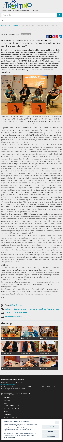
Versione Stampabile (13, 317)
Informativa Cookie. (10, 437)
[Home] (2, 20)
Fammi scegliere (50, 436)
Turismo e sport (53, 309)
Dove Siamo (7, 414)
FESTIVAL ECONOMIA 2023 (16, 313)
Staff (5, 403)
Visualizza (6, 338)
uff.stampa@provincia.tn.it (9, 384)
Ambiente (9, 309)
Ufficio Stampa (5, 25)
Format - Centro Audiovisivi (11, 405)
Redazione (7, 400)
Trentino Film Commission (11, 408)
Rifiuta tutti (50, 431)
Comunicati (15, 25)
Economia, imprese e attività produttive (30, 309)
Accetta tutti (50, 427)
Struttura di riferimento (10, 417)
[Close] (57, 422)
